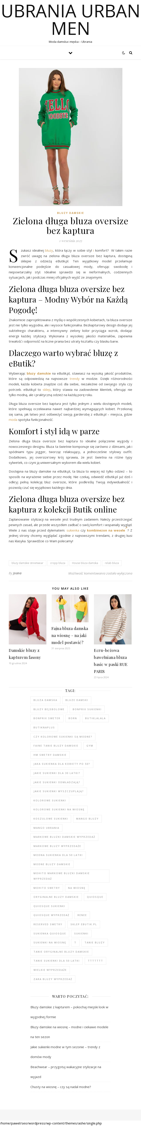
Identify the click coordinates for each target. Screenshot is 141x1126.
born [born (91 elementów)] (73, 718)
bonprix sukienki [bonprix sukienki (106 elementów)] (87, 709)
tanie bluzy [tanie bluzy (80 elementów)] (95, 942)
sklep (47, 389)
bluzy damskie (39, 373)
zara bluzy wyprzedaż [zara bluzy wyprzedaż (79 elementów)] (52, 979)
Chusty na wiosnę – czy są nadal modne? (60, 1087)
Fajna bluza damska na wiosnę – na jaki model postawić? (69, 635)
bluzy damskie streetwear (27, 563)
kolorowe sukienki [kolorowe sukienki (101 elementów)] (49, 800)
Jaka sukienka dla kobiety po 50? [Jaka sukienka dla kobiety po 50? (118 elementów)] (61, 763)
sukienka (73, 530)
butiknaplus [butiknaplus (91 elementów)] (44, 727)
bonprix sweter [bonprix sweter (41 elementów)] (46, 718)
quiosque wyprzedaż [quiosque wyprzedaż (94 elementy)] (51, 915)
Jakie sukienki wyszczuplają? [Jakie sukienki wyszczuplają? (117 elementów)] (58, 791)
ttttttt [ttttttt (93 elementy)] (95, 960)
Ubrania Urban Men (70, 19)
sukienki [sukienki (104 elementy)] (81, 933)
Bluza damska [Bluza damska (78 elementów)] (45, 700)
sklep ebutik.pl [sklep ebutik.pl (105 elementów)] (83, 924)
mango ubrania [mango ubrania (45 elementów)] (46, 827)
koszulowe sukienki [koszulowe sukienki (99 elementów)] (50, 818)
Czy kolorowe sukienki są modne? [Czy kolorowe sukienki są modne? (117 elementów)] (62, 736)
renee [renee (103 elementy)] (82, 915)
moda (13, 419)
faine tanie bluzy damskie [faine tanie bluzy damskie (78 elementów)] (55, 745)
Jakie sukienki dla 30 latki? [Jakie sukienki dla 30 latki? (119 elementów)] (56, 773)
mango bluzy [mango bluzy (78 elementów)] (87, 818)
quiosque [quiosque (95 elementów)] (95, 896)
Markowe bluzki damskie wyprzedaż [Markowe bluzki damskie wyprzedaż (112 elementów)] (64, 836)
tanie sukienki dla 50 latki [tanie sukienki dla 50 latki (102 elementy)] (56, 960)
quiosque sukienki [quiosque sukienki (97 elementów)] (49, 906)
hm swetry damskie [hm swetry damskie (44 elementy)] (50, 754)
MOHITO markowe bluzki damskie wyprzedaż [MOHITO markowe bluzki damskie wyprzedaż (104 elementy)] (61, 876)
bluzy (49, 250)
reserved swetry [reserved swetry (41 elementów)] (47, 924)
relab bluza (112, 563)
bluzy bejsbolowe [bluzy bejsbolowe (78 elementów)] (49, 709)
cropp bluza (57, 563)
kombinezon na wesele (107, 530)
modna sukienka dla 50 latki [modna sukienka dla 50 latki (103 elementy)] (58, 855)
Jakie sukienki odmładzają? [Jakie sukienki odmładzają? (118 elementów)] (56, 782)
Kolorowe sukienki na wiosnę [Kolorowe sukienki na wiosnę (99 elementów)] (59, 809)
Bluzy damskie (70, 213)
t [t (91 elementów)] (75, 942)
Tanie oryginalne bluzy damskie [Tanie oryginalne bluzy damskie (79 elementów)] (61, 951)
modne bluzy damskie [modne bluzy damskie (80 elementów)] (51, 864)
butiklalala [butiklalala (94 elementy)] (95, 718)
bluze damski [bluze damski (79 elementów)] (76, 700)
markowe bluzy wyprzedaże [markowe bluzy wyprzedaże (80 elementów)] (57, 846)
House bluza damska (85, 563)
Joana (17, 573)
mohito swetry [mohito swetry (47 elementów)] (46, 887)
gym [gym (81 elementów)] (89, 745)
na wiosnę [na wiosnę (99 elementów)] (76, 887)
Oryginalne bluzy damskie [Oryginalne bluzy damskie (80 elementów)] (56, 896)
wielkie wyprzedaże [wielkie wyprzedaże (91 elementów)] (50, 969)
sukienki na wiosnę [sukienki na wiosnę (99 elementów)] (49, 942)
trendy (75, 378)
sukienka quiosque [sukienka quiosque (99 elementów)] (49, 933)
